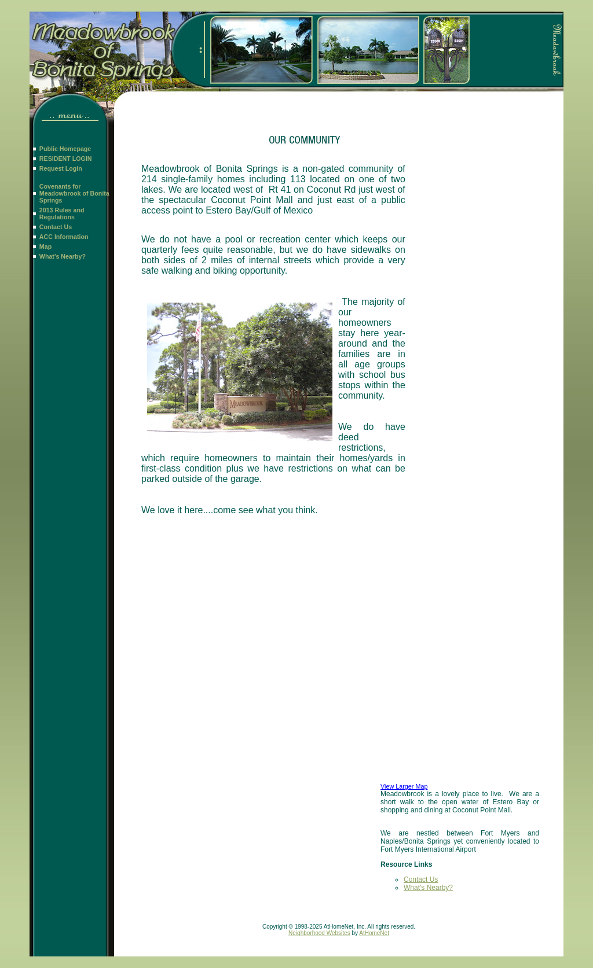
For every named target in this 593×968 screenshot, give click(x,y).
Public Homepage (65, 148)
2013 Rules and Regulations (62, 213)
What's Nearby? (62, 256)
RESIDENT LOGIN (65, 158)
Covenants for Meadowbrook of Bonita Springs (74, 193)
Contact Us (55, 226)
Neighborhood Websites (319, 933)
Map (45, 246)
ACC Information (64, 236)
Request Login (60, 168)
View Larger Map (403, 786)
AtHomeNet (374, 933)
